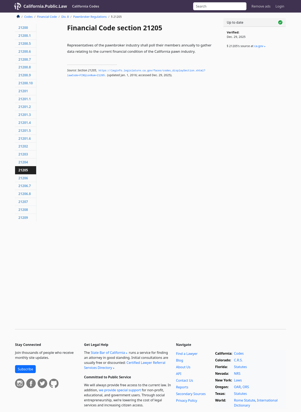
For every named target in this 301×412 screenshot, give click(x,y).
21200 (23, 27)
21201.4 (24, 122)
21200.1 (24, 35)
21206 (23, 178)
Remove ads (260, 6)
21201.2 (24, 106)
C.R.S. (238, 360)
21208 (23, 209)
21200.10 (25, 83)
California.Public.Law (45, 6)
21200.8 (24, 67)
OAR (237, 387)
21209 (23, 217)
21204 (23, 162)
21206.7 (24, 186)
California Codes (85, 6)
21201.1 (24, 99)
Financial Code (47, 17)
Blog (179, 360)
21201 (23, 91)
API (178, 373)
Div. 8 (65, 17)
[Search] (219, 6)
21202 (23, 146)
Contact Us (184, 380)
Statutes (240, 367)
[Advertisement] (254, 121)
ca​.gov (258, 46)
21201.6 (24, 138)
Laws (238, 380)
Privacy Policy (186, 400)
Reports (182, 387)
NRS (237, 373)
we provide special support (120, 390)
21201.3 (24, 114)
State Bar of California (108, 352)
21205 (23, 170)
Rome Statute (244, 400)
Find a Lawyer (187, 353)
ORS (245, 387)
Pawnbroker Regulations (90, 17)
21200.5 (24, 43)
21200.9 (24, 75)
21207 (23, 201)
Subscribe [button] (25, 369)
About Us (183, 367)
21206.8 (24, 193)
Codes (28, 17)
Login (279, 6)
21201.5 (24, 130)
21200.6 (24, 51)
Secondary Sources (191, 393)
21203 (23, 154)
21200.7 (24, 59)
